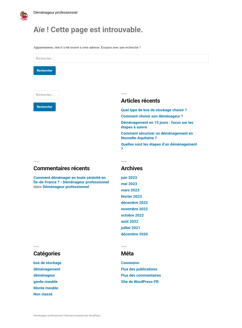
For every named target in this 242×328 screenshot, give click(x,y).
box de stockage (47, 263)
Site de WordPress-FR (140, 281)
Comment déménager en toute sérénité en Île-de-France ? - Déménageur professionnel (71, 179)
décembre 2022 (134, 202)
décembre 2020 (134, 234)
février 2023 (131, 196)
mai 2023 (129, 184)
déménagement (46, 269)
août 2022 (129, 221)
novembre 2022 (134, 209)
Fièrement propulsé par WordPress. (82, 315)
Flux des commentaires (141, 275)
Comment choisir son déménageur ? (152, 116)
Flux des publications (139, 269)
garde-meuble (45, 281)
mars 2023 (130, 190)
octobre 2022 (132, 215)
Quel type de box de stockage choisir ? (154, 110)
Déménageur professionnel (55, 12)
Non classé (42, 294)
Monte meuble (45, 288)
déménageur (44, 275)
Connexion (130, 263)
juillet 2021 (130, 228)
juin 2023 (129, 177)
